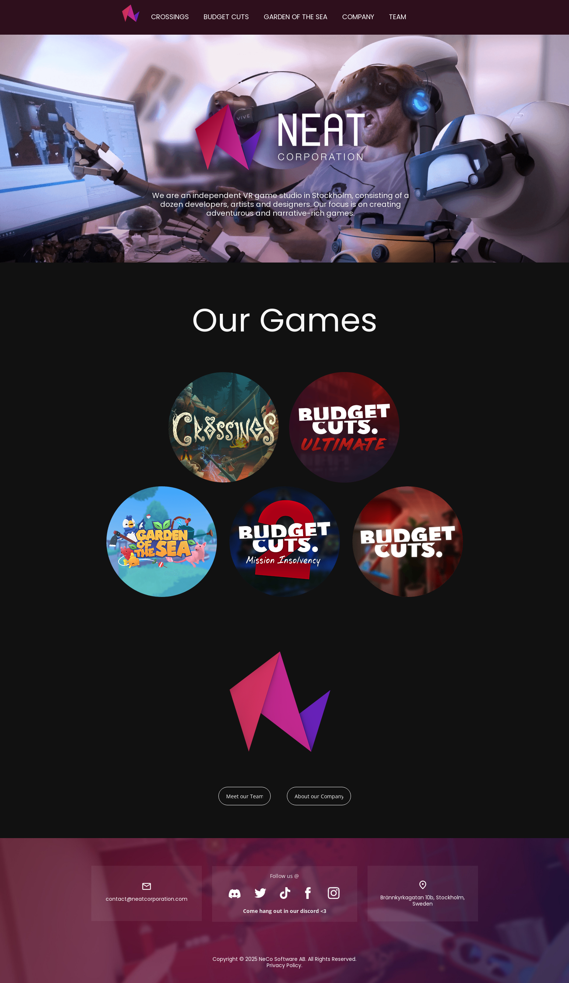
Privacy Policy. (284, 965)
